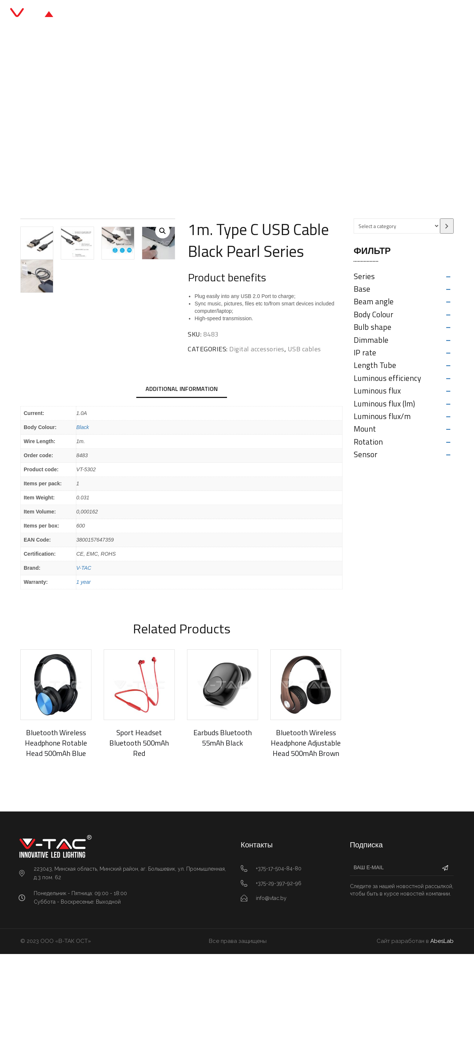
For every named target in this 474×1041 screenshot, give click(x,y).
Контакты (321, 15)
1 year (83, 669)
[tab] (181, 476)
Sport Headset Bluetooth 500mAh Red (139, 830)
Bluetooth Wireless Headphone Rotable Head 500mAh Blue (56, 830)
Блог (255, 15)
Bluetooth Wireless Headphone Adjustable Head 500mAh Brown (306, 830)
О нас (285, 15)
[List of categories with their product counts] (397, 226)
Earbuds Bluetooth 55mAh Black (222, 825)
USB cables (231, 124)
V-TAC (83, 655)
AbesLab (442, 1028)
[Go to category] (447, 226)
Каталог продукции (205, 15)
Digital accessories (181, 124)
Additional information (182, 475)
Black (82, 515)
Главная (150, 15)
